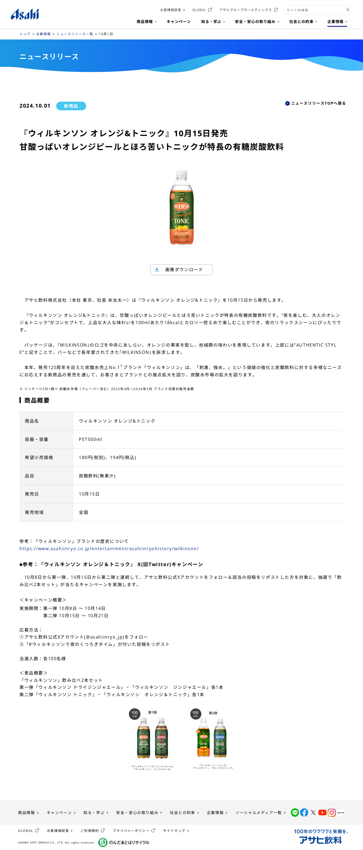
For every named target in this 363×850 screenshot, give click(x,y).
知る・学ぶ (94, 812)
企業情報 (43, 34)
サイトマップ (174, 830)
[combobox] (317, 10)
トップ (25, 34)
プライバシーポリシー (131, 830)
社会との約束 (182, 812)
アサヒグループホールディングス (245, 10)
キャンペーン (59, 812)
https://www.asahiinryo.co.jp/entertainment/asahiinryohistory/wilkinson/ (109, 549)
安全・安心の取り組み (137, 812)
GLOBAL (199, 10)
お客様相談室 (170, 10)
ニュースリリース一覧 (74, 34)
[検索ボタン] (348, 10)
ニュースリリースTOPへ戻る (318, 103)
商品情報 (26, 812)
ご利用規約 (89, 830)
